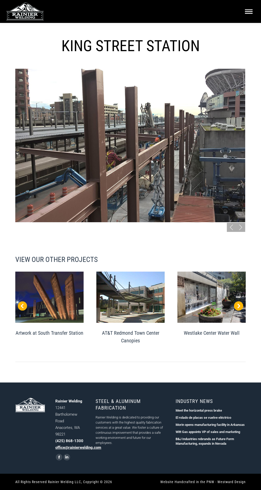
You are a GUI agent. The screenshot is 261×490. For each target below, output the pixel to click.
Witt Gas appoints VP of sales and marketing (208, 432)
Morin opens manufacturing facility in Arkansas (210, 425)
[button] (231, 227)
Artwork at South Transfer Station (49, 333)
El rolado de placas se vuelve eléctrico (203, 417)
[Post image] (49, 297)
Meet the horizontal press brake (199, 410)
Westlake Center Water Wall (212, 333)
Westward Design (231, 482)
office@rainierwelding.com (78, 447)
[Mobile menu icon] (249, 12)
